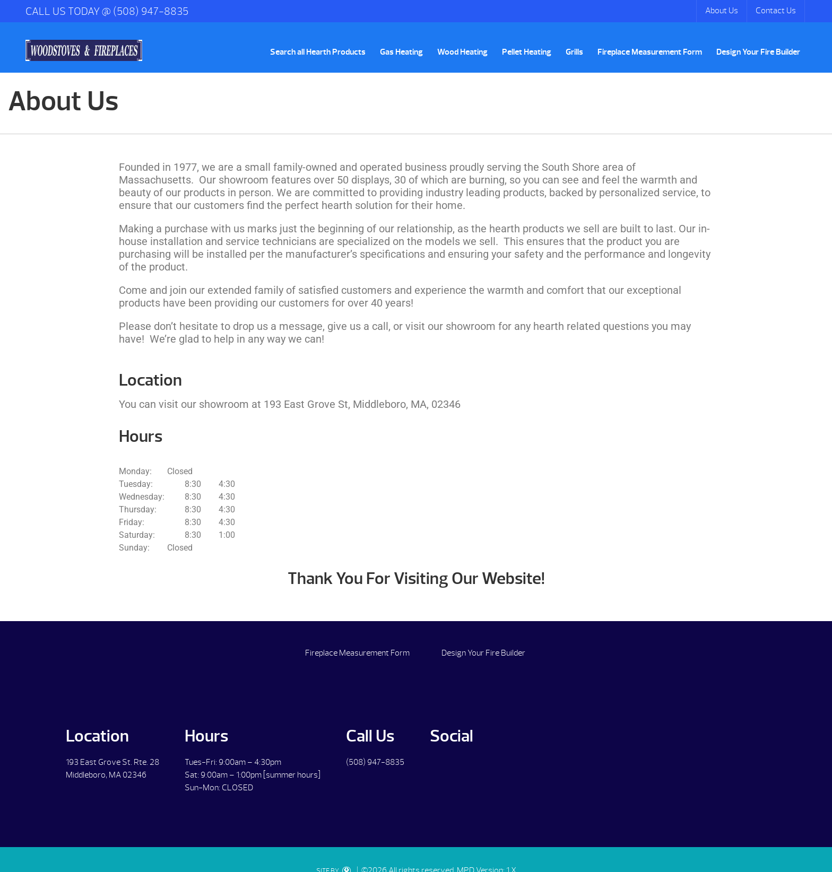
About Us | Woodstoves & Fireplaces (83, 50)
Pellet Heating (526, 52)
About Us (721, 10)
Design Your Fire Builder (758, 52)
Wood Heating (462, 52)
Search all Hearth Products (318, 52)
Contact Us (776, 10)
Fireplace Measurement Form (649, 52)
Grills (574, 52)
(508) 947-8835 (375, 762)
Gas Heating (401, 52)
